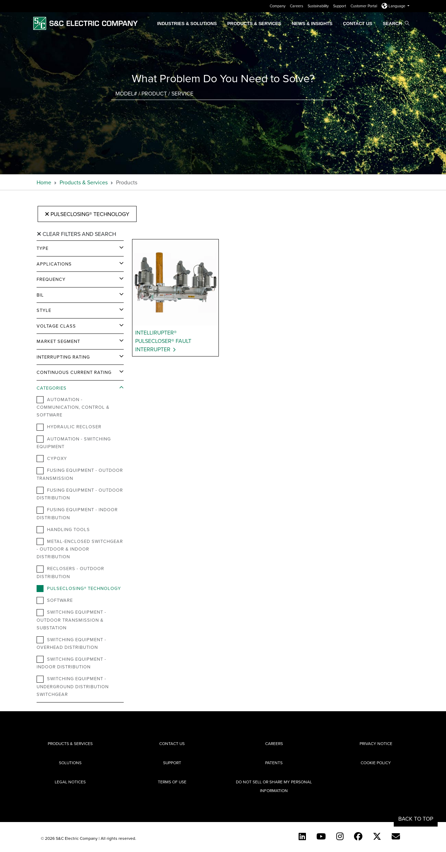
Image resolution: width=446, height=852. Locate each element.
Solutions (70, 763)
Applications (54, 264)
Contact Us (357, 23)
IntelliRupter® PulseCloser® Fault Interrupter (163, 341)
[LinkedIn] (302, 836)
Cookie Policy (376, 763)
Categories (52, 388)
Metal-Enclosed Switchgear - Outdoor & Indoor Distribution (80, 549)
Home (44, 182)
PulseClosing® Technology (87, 214)
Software (55, 600)
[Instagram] (340, 836)
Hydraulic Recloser (69, 426)
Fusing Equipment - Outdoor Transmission (80, 474)
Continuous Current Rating (74, 372)
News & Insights (312, 23)
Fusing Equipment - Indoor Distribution (77, 513)
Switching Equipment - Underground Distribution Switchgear (73, 686)
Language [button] (394, 6)
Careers (297, 6)
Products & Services (254, 23)
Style (44, 310)
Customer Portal (364, 6)
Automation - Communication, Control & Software (73, 407)
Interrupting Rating (63, 357)
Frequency (51, 279)
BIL (40, 295)
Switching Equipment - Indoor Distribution (71, 663)
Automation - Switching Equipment (74, 443)
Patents (274, 763)
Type (42, 248)
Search (396, 23)
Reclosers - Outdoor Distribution (70, 572)
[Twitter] (377, 836)
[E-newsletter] (396, 836)
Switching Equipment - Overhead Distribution (71, 643)
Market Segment (58, 341)
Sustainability (319, 6)
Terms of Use (172, 782)
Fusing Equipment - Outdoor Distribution (80, 494)
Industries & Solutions (187, 23)
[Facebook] (358, 836)
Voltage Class (56, 326)
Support (340, 6)
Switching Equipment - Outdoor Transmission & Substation (71, 619)
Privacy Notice (376, 743)
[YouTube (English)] (321, 836)
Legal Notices (70, 782)
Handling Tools (63, 529)
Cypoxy (52, 458)
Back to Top (415, 818)
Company (278, 6)
